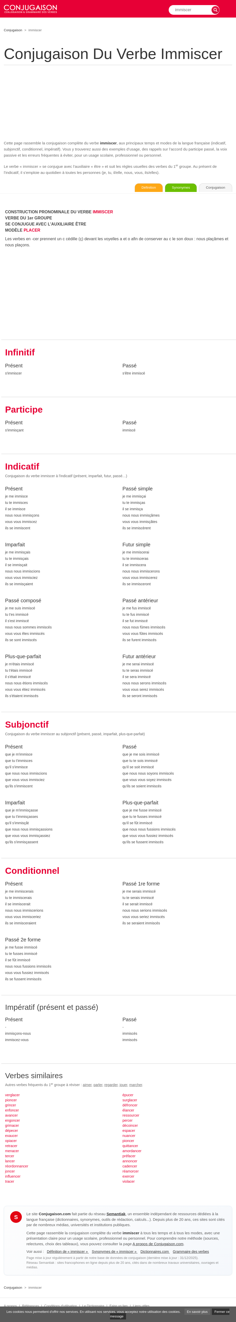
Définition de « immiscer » (68, 1252)
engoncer (12, 1121)
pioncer (11, 1101)
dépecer (11, 1131)
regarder (111, 1085)
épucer (127, 1095)
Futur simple (136, 545)
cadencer (129, 1167)
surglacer (129, 1101)
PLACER (32, 230)
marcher (135, 1085)
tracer (9, 1182)
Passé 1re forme (141, 884)
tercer (9, 1156)
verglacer (12, 1095)
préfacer (128, 1156)
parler (97, 1085)
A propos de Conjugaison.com (158, 1244)
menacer (12, 1151)
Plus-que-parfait (23, 656)
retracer (11, 1146)
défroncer (129, 1106)
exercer (128, 1177)
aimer (87, 1085)
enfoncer (12, 1111)
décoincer (130, 1126)
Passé (129, 366)
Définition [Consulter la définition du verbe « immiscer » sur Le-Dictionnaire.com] (143, 188)
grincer (10, 1106)
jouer (123, 1085)
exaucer (11, 1136)
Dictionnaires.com (155, 1252)
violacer (128, 1182)
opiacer (11, 1141)
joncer (10, 1172)
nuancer (128, 1136)
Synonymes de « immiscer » (114, 1252)
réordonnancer (16, 1167)
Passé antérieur (140, 601)
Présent (14, 366)
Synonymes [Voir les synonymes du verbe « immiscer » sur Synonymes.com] (177, 188)
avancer (11, 1116)
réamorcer (130, 1172)
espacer (128, 1131)
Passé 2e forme (23, 940)
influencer (13, 1177)
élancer (128, 1111)
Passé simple (137, 489)
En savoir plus (197, 1312)
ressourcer (130, 1116)
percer (127, 1121)
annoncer (129, 1162)
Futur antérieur (139, 656)
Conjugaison (13, 30)
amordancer (131, 1151)
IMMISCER (103, 212)
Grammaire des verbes (191, 1252)
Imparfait (15, 545)
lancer (10, 1162)
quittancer (130, 1146)
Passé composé (23, 601)
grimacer (12, 1126)
